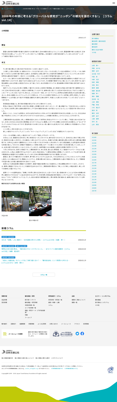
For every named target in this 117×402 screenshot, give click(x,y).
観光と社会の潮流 (21, 246)
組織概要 (22, 324)
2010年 (94, 182)
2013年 (94, 174)
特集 (26, 315)
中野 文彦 (95, 79)
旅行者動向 (95, 38)
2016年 (94, 165)
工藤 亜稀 (95, 119)
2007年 (94, 191)
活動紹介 (13, 324)
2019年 (94, 157)
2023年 (94, 146)
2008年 (94, 188)
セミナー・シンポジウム (102, 296)
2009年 (94, 185)
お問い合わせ (53, 324)
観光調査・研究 (30, 296)
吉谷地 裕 (95, 99)
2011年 (94, 179)
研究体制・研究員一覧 (55, 300)
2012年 (94, 177)
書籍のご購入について (78, 300)
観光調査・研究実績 (31, 302)
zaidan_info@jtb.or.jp (31, 368)
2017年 (94, 163)
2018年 (94, 160)
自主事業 (4, 300)
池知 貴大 (95, 85)
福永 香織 (95, 96)
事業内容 (4, 296)
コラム (20, 8)
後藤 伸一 (95, 93)
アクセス (77, 324)
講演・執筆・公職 (53, 302)
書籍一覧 (74, 302)
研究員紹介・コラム (13, 8)
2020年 (94, 154)
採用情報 (86, 324)
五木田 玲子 (96, 74)
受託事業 (4, 302)
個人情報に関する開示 (43, 358)
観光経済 (94, 47)
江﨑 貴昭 (95, 102)
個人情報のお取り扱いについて (24, 358)
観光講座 (98, 300)
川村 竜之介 (96, 108)
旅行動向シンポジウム (102, 302)
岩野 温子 (95, 116)
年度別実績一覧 (30, 305)
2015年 (94, 168)
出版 (73, 296)
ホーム (4, 8)
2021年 (94, 151)
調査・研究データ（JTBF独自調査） (35, 311)
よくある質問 (42, 324)
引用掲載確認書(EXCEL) (71, 368)
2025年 (94, 140)
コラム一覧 (43, 275)
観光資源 (94, 44)
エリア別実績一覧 (30, 308)
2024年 (94, 143)
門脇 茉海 (95, 105)
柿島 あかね (96, 68)
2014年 (94, 171)
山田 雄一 (95, 65)
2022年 (94, 149)
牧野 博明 (95, 82)
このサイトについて (57, 358)
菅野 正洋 (95, 71)
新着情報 (31, 324)
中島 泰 (94, 77)
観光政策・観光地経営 (8, 237)
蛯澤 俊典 (95, 88)
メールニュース (66, 324)
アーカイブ (28, 318)
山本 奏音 (95, 124)
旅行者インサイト (30, 300)
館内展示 (4, 324)
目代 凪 (94, 122)
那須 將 (94, 110)
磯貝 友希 (95, 113)
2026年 (94, 137)
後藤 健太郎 (96, 91)
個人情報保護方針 (7, 358)
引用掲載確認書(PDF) (57, 368)
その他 (94, 52)
